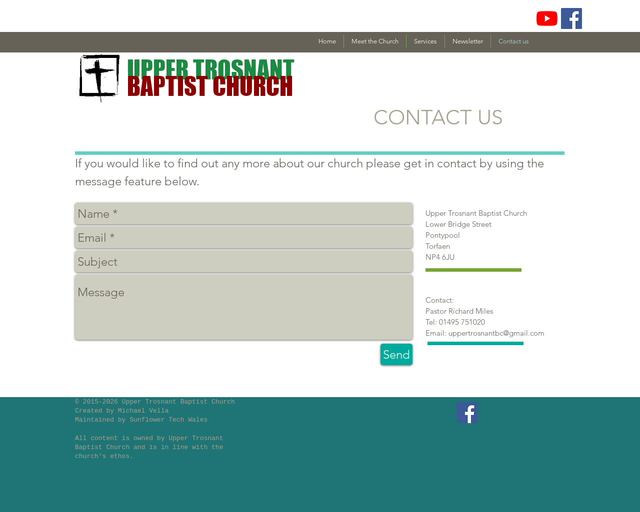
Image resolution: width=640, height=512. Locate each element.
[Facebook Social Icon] (571, 18)
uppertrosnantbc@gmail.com (496, 333)
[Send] (396, 354)
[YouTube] (547, 18)
